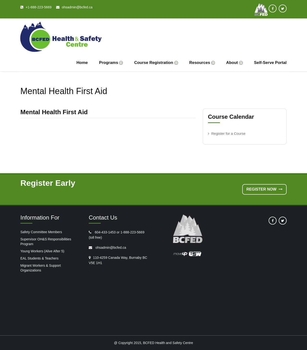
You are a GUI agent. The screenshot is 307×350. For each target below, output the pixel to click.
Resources (202, 62)
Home (82, 62)
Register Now (264, 189)
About (234, 62)
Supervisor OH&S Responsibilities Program (45, 241)
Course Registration (156, 62)
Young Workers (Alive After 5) (42, 251)
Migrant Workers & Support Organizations (40, 268)
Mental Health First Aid (54, 112)
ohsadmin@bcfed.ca (110, 247)
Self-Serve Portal (270, 62)
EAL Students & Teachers (39, 258)
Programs (111, 62)
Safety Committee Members (41, 232)
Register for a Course (228, 133)
